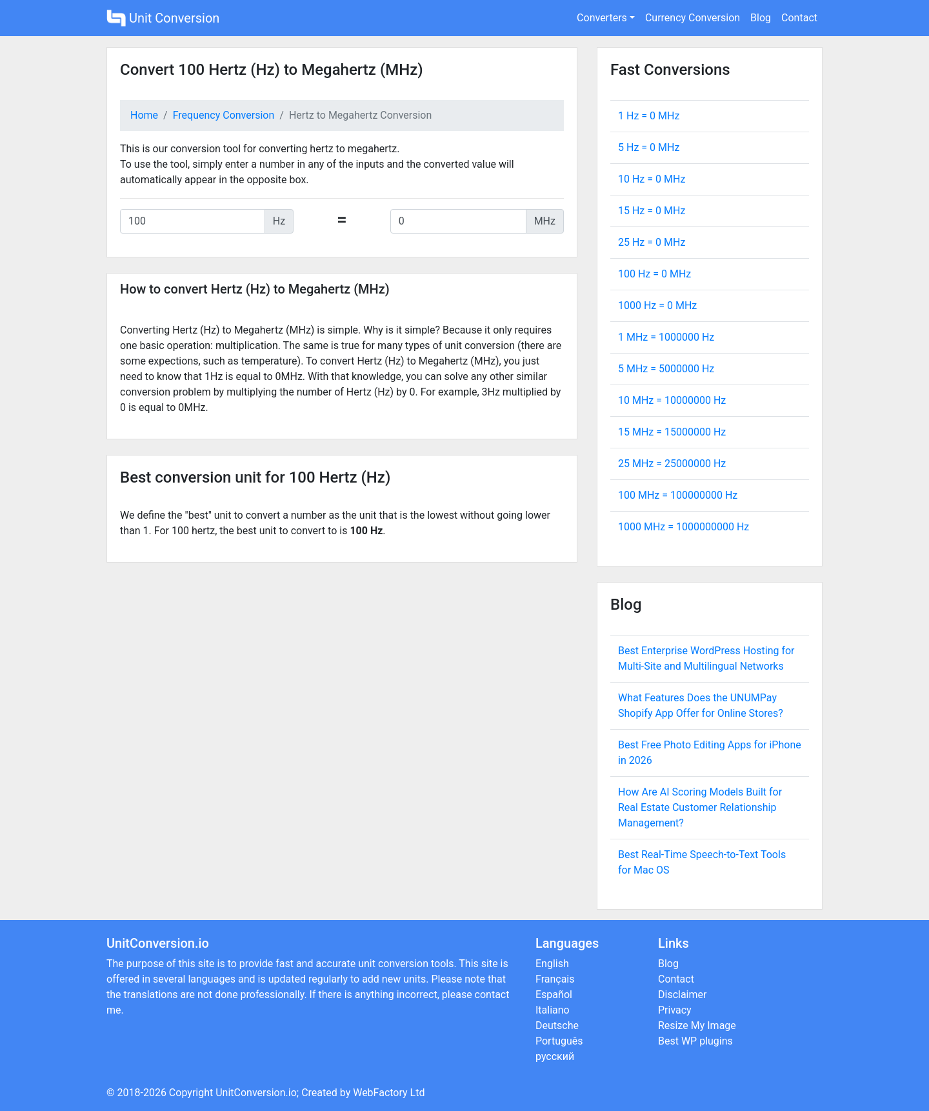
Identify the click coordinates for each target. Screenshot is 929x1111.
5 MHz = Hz (666, 369)
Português (559, 1041)
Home (144, 115)
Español (553, 994)
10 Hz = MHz (651, 179)
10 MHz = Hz (672, 400)
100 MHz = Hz (677, 495)
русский (554, 1056)
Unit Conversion (162, 18)
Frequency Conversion (224, 115)
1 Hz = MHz (648, 116)
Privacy (675, 1010)
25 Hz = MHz (651, 242)
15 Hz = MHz (651, 211)
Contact (799, 18)
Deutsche (557, 1025)
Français (555, 979)
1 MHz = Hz (666, 337)
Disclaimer (682, 994)
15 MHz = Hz (672, 432)
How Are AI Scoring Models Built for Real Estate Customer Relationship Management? (700, 807)
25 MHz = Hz (672, 463)
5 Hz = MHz (648, 147)
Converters (602, 18)
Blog (760, 18)
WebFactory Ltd (389, 1092)
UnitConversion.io (256, 1092)
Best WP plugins (695, 1041)
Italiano (552, 1010)
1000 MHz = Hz (683, 527)
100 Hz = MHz (654, 274)
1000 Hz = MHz (657, 305)
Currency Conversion (692, 18)
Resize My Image (697, 1025)
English (552, 963)
